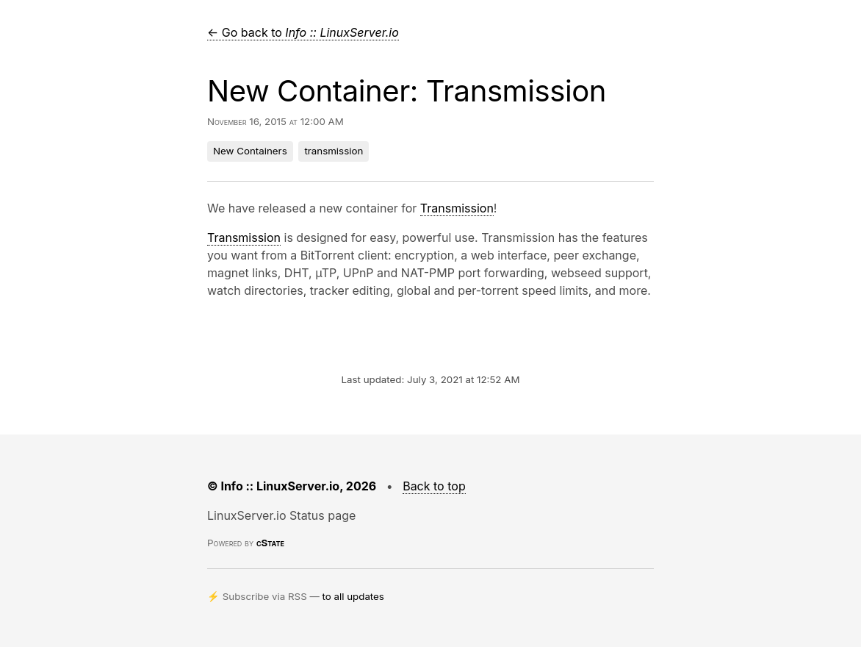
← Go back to (303, 32)
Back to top (434, 486)
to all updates (353, 596)
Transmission (457, 208)
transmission (333, 151)
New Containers (250, 151)
